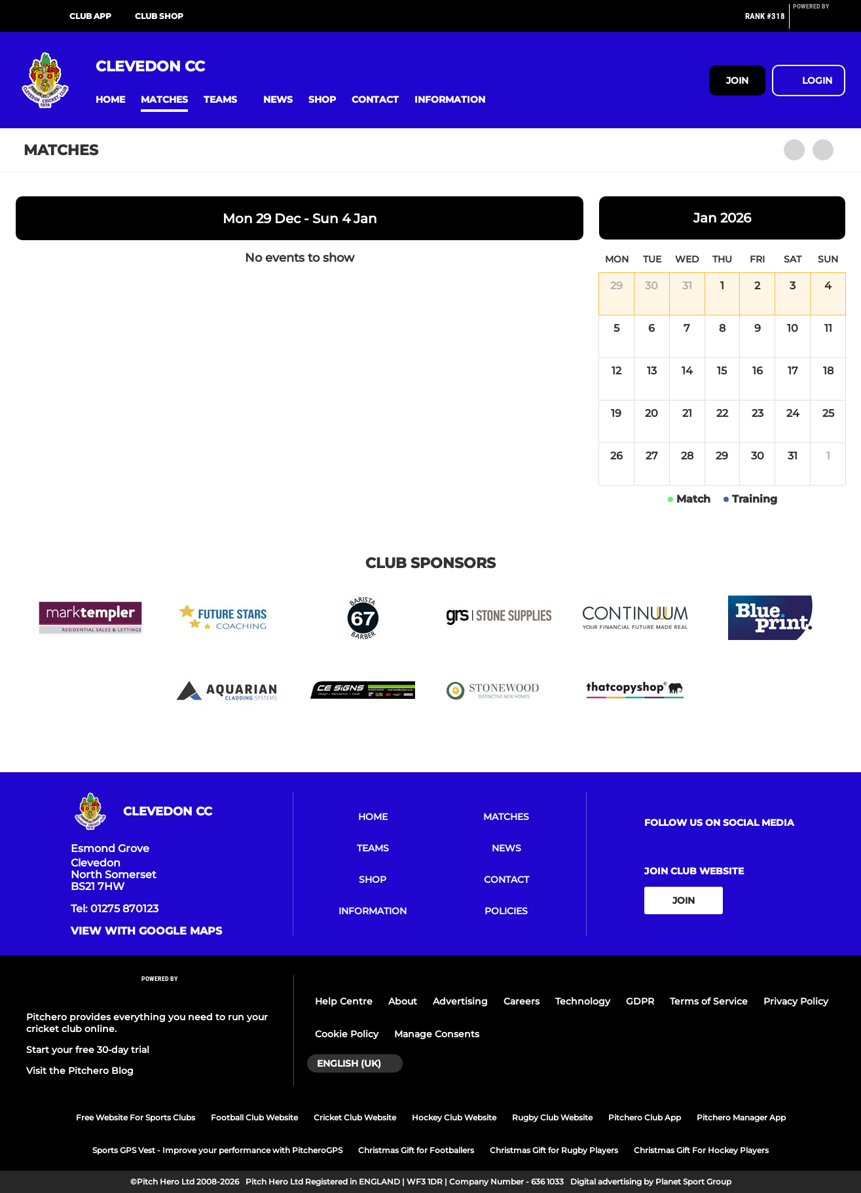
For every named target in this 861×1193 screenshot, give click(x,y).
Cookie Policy (346, 1034)
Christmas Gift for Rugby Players (554, 1150)
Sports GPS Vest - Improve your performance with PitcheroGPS (217, 1150)
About (402, 1001)
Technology (582, 1001)
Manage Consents (436, 1034)
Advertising (460, 1001)
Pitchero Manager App (741, 1117)
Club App (90, 16)
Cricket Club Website (355, 1117)
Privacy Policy (795, 1001)
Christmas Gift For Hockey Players (701, 1150)
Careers (522, 1001)
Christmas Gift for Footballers (416, 1150)
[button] (110, 100)
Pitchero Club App (644, 1117)
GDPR (640, 1001)
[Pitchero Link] (819, 21)
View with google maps (146, 931)
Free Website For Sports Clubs (135, 1117)
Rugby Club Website (552, 1117)
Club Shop (159, 16)
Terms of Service (709, 1001)
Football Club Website (254, 1117)
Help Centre (344, 1001)
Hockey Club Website (454, 1117)
